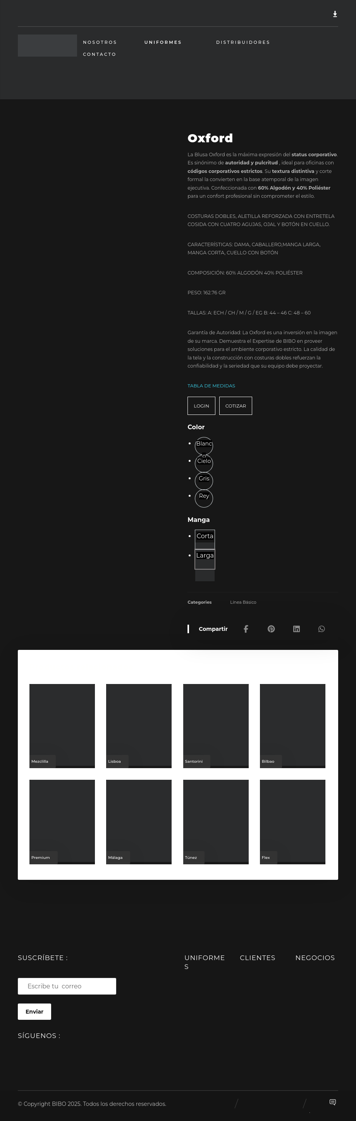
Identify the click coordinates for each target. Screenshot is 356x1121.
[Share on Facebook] (246, 625)
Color (196, 424)
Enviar (34, 1008)
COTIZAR (235, 402)
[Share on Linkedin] (296, 625)
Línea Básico (243, 598)
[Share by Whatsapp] (321, 625)
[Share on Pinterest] (271, 625)
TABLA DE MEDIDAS (211, 382)
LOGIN (201, 402)
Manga (198, 516)
